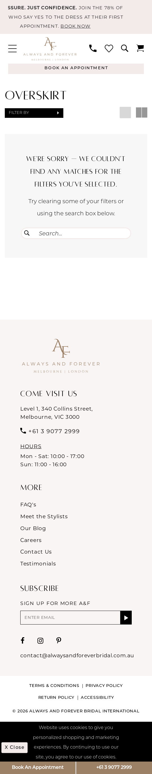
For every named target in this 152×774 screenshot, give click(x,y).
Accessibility (97, 698)
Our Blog (33, 528)
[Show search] (125, 49)
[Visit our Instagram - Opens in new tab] (40, 640)
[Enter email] (76, 618)
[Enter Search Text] (76, 233)
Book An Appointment (38, 768)
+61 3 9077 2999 (114, 768)
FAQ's (28, 504)
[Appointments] (76, 69)
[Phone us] (92, 49)
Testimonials (38, 563)
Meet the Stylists (44, 516)
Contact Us (36, 551)
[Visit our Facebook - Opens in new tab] (22, 640)
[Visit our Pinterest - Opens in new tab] (59, 640)
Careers (31, 540)
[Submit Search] (27, 233)
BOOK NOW (84, 26)
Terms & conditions (54, 686)
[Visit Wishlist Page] (108, 49)
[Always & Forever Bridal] (50, 48)
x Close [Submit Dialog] (14, 747)
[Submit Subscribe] (126, 618)
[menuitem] (12, 49)
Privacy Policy (104, 686)
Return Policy (56, 698)
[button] (12, 49)
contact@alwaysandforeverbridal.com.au (77, 655)
